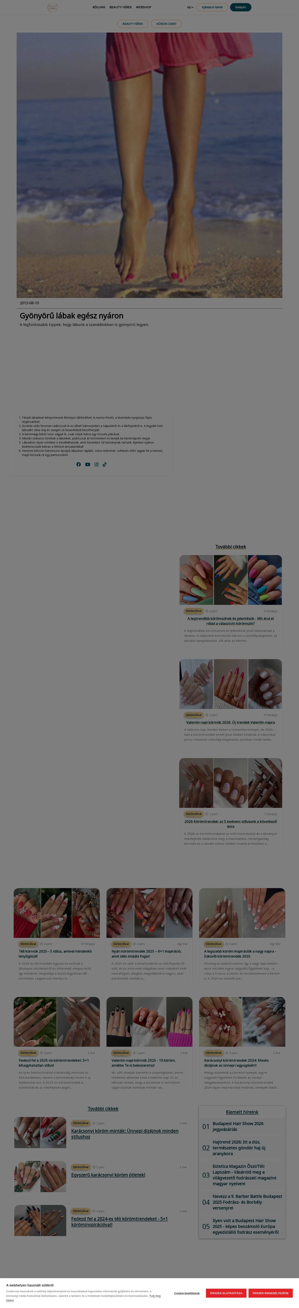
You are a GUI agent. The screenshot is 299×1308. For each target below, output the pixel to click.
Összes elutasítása (226, 1293)
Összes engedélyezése (271, 1293)
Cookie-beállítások (187, 1293)
